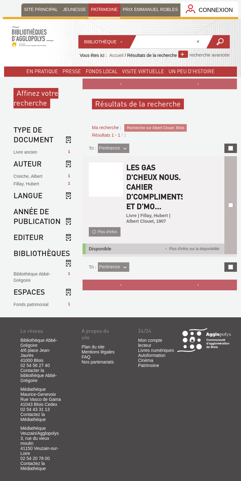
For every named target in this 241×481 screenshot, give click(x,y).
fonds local (102, 71)
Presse (71, 71)
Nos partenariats (98, 361)
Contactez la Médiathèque (33, 417)
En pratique (42, 71)
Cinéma (145, 360)
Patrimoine (148, 365)
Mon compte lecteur (150, 343)
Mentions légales (98, 351)
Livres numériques (156, 350)
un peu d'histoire (192, 71)
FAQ (86, 356)
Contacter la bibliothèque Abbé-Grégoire (38, 375)
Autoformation (151, 355)
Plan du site (93, 346)
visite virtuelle (143, 71)
